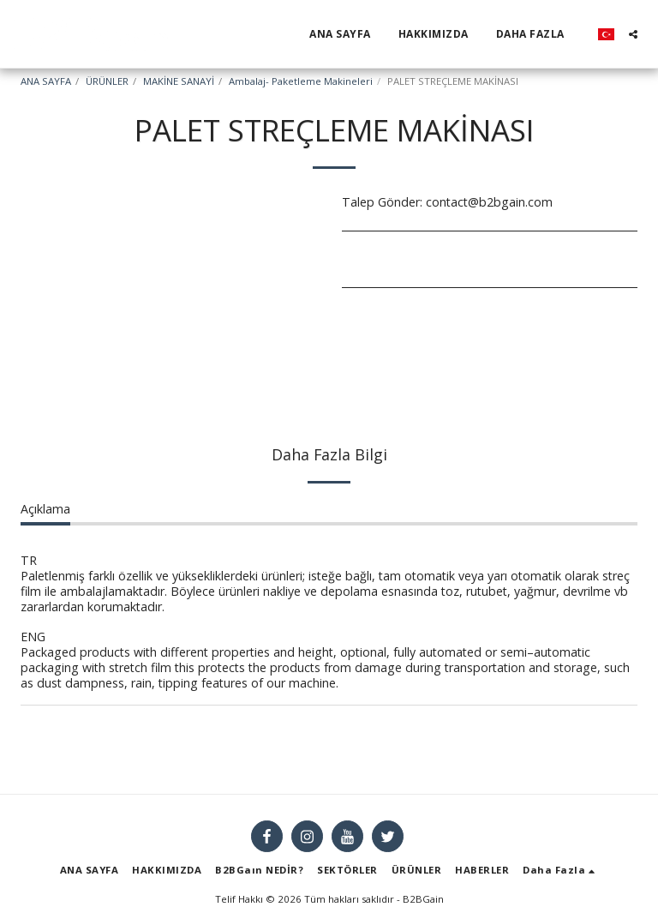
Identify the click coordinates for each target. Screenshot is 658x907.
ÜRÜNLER (107, 81)
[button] (633, 34)
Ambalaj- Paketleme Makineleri (301, 81)
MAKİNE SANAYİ (178, 81)
